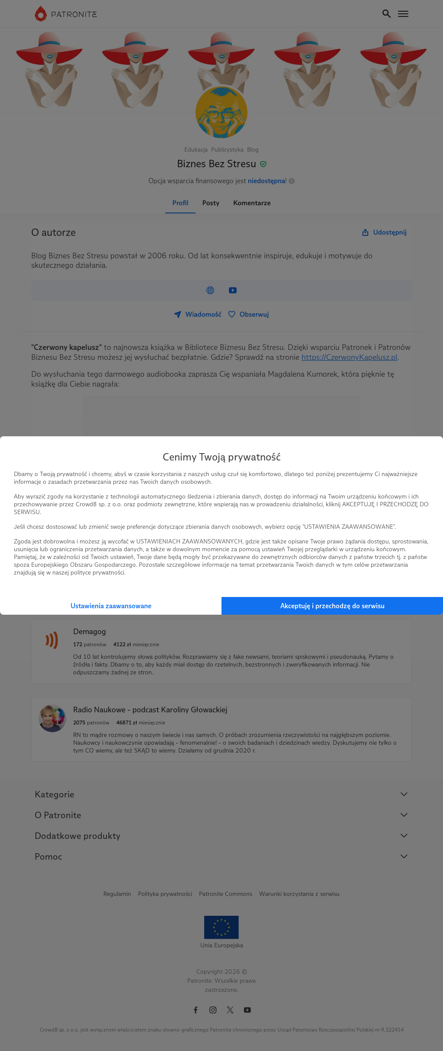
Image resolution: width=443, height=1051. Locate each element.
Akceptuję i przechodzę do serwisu (332, 605)
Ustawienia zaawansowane (111, 605)
